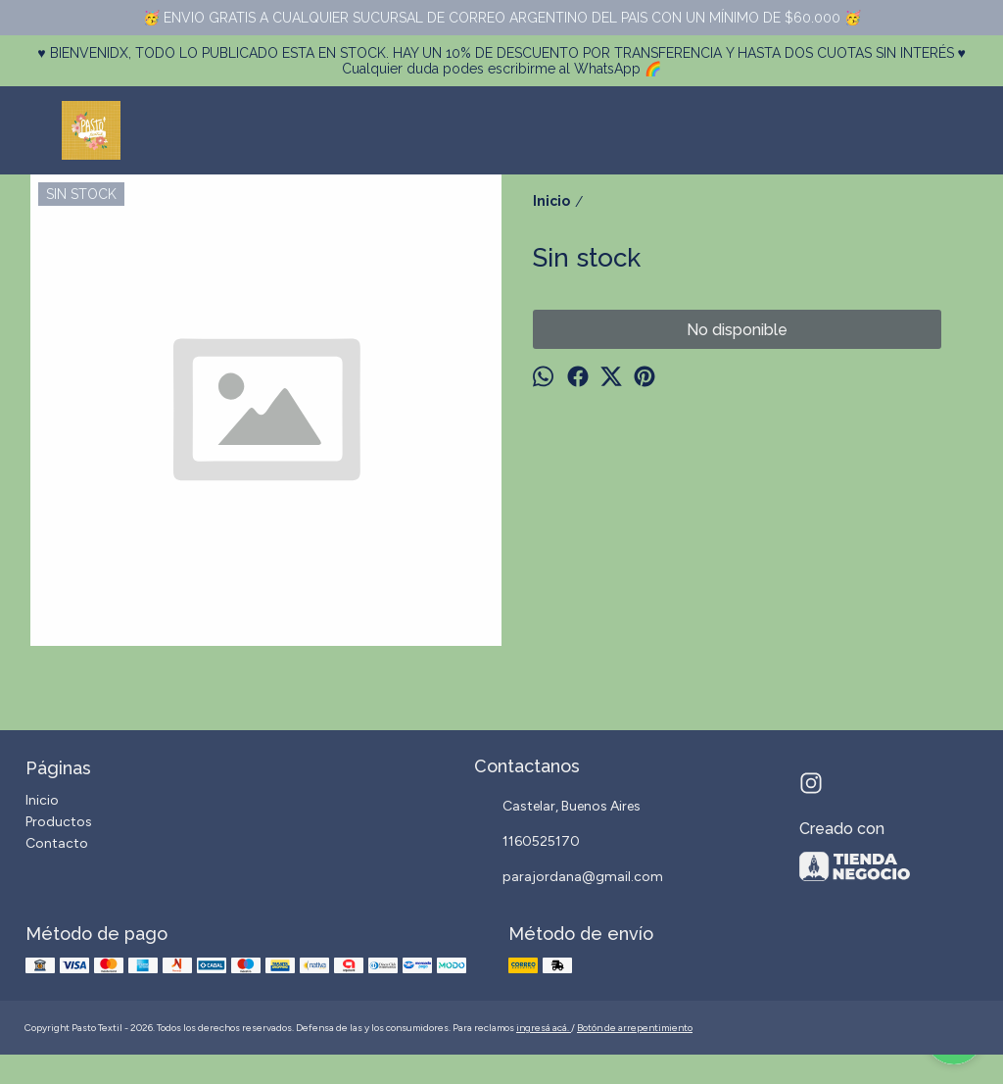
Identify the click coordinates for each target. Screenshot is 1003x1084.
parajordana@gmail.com (568, 878)
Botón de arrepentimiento (635, 1027)
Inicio (42, 800)
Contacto (56, 843)
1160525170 (527, 843)
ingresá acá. (543, 1027)
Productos (58, 821)
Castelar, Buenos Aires (557, 807)
